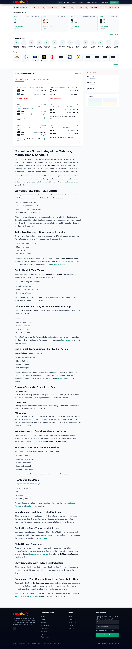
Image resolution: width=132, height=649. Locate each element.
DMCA (71, 625)
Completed (43, 79)
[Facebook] (14, 628)
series (18, 343)
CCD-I (68, 7)
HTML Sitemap (114, 643)
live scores (61, 378)
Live (19, 79)
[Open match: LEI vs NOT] (64, 112)
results (71, 182)
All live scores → (114, 34)
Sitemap (71, 628)
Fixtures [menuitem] (66, 2)
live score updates (40, 179)
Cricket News (45, 625)
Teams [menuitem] (81, 2)
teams (67, 337)
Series (90, 100)
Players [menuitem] (94, 2)
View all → (78, 73)
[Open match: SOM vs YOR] (31, 112)
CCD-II (82, 7)
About (71, 616)
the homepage (20, 596)
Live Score (71, 503)
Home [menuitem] (60, 2)
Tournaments (45, 637)
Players (106, 104)
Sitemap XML (102, 643)
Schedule (44, 631)
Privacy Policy (73, 622)
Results (28, 506)
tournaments (48, 223)
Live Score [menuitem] (114, 2)
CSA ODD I (97, 7)
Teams (43, 619)
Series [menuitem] (74, 2)
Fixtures (18, 506)
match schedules (25, 620)
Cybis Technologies (40, 643)
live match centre (58, 264)
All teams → (115, 64)
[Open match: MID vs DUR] (64, 133)
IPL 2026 (53, 7)
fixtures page (53, 297)
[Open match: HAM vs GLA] (64, 92)
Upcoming (30, 79)
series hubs (34, 223)
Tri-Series (113, 7)
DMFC (39, 7)
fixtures (51, 474)
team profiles (17, 622)
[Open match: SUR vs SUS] (31, 92)
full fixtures (42, 182)
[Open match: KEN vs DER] (31, 133)
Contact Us (72, 619)
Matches (22, 7)
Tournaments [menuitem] (104, 2)
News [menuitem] (88, 2)
